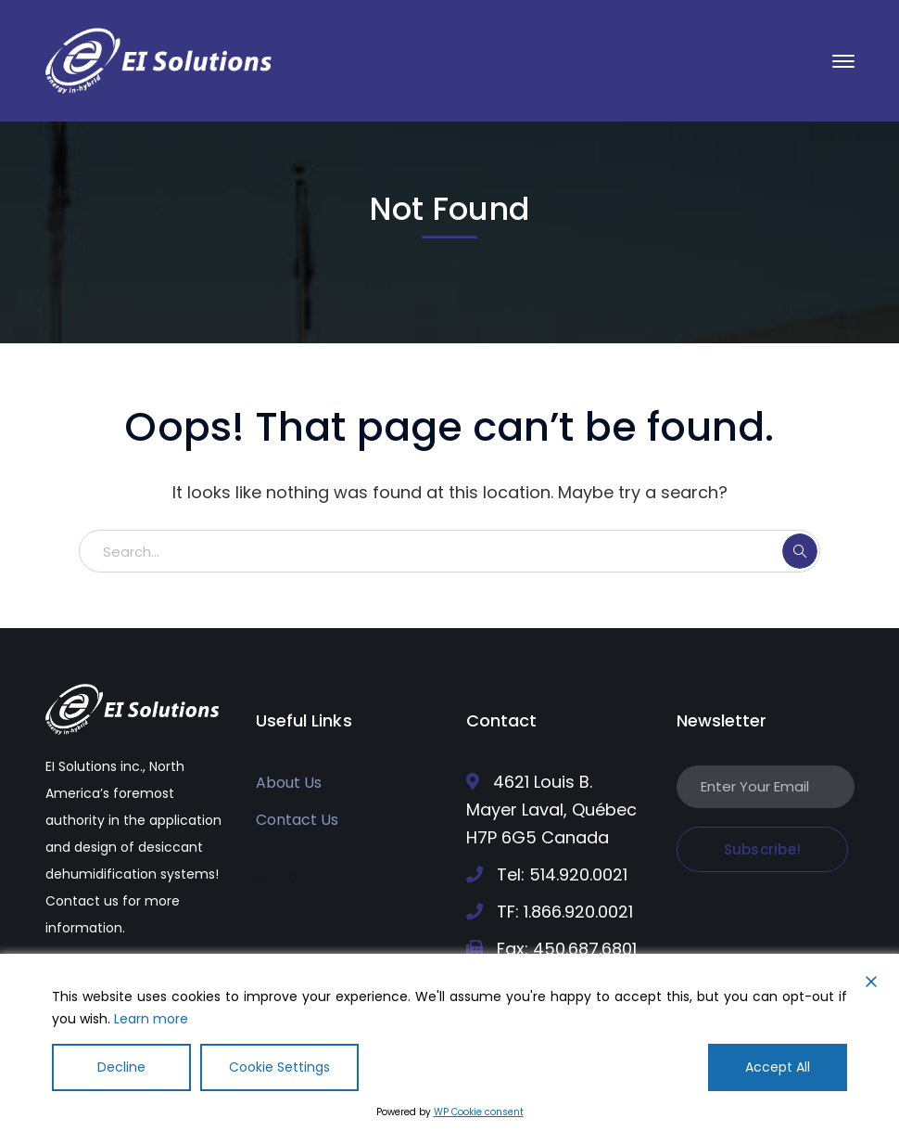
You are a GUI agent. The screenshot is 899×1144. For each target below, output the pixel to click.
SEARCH (799, 551)
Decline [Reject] (121, 1067)
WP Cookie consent (479, 1112)
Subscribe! (763, 849)
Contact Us (297, 819)
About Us (289, 782)
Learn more (151, 1018)
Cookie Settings (279, 1067)
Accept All (777, 1067)
